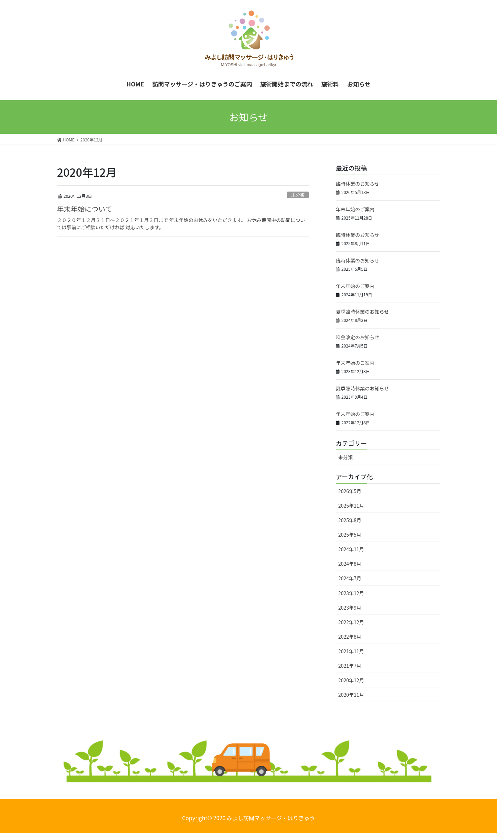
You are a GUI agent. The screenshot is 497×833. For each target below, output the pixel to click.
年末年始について (84, 209)
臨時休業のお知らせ (357, 183)
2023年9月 (349, 607)
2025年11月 (351, 505)
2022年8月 (349, 636)
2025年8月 (349, 520)
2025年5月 (349, 534)
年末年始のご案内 (355, 209)
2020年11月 (351, 694)
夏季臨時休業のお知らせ (362, 311)
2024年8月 (349, 563)
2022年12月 (351, 622)
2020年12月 (351, 680)
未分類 (297, 195)
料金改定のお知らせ (357, 337)
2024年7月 (349, 578)
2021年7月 (349, 665)
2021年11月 (351, 651)
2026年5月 (349, 491)
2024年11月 (351, 549)
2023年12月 (351, 593)
